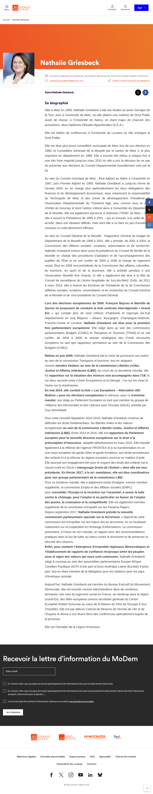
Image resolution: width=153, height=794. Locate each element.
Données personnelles (52, 756)
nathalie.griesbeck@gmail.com (66, 81)
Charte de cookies (125, 756)
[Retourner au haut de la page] (147, 788)
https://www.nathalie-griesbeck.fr (131, 81)
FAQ (92, 756)
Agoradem (105, 756)
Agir (141, 7)
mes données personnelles (81, 701)
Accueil (6, 20)
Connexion (112, 7)
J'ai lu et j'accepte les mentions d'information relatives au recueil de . (51, 701)
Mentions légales (26, 756)
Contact (91, 764)
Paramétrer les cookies (69, 764)
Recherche (125, 7)
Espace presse (77, 756)
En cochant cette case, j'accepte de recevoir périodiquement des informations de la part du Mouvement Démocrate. (60, 684)
